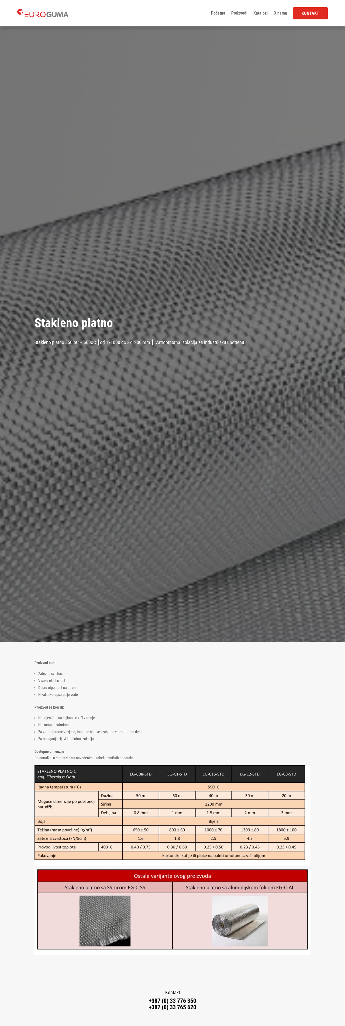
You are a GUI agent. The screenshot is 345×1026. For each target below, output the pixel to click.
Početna (218, 13)
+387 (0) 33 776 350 (172, 1000)
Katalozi (260, 13)
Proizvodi (239, 13)
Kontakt (310, 13)
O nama (280, 13)
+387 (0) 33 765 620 (172, 1007)
